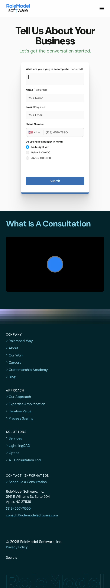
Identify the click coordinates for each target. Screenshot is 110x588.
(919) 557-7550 (18, 508)
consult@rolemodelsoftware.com (32, 515)
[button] (18, 8)
